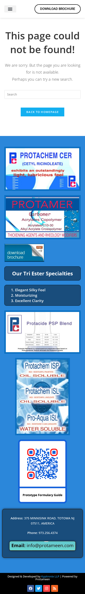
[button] (10, 8)
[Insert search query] (42, 94)
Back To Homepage (42, 112)
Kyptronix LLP (50, 576)
